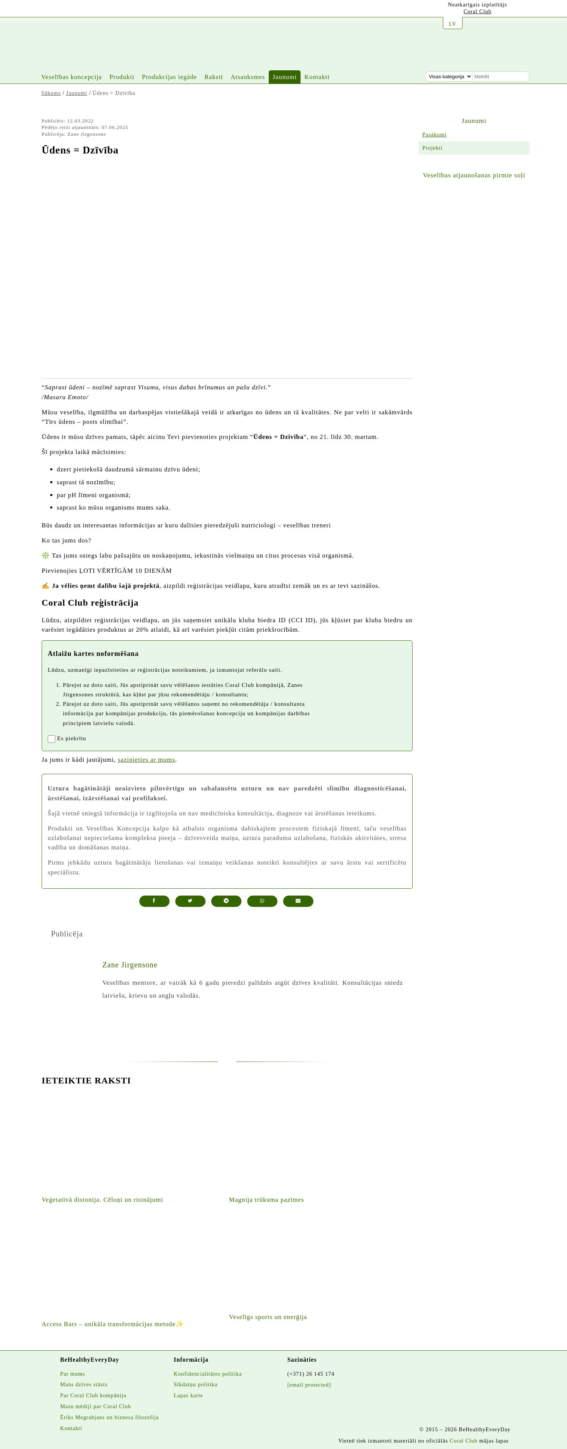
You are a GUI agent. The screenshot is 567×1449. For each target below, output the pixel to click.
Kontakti (317, 77)
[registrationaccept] (51, 739)
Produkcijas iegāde (169, 77)
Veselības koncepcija (71, 77)
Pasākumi (434, 135)
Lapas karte (188, 1395)
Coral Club (478, 11)
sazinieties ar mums (146, 759)
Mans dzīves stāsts (83, 1384)
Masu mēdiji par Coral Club (95, 1406)
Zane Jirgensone (129, 965)
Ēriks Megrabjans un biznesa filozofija (109, 1417)
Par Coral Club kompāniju (93, 1395)
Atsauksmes (248, 77)
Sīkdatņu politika (196, 1384)
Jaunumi (285, 77)
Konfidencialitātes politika (208, 1374)
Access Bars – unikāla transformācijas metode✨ (113, 1324)
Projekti (432, 148)
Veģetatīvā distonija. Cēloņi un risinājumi (102, 1199)
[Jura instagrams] (62, 10)
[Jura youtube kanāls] (43, 9)
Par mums (72, 1374)
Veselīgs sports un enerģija (268, 1316)
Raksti (213, 77)
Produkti (121, 77)
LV (452, 24)
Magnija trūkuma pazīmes (266, 1199)
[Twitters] (99, 10)
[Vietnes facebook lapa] (80, 10)
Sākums (51, 93)
